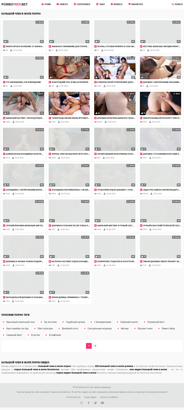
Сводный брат (12, 335)
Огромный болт (153, 322)
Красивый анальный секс (18, 322)
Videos (62, 4)
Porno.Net (14, 4)
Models (116, 4)
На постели (48, 322)
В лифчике (52, 335)
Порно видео (90, 397)
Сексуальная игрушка (97, 328)
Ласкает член (143, 328)
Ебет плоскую (43, 328)
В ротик (33, 335)
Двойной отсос (67, 328)
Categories (82, 4)
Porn (46, 4)
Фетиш (122, 328)
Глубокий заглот (127, 322)
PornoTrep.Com (73, 397)
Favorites (135, 4)
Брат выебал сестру (15, 328)
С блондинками (100, 322)
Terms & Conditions (109, 397)
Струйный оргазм (73, 322)
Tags (100, 4)
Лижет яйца (166, 328)
